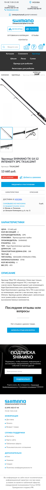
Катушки (10, 54)
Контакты (23, 40)
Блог (8, 457)
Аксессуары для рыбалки (23, 68)
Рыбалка (34, 29)
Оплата (9, 423)
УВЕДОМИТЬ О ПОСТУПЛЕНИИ (23, 184)
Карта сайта (11, 440)
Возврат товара (12, 427)
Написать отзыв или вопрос (23, 330)
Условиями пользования (27, 387)
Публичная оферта (13, 444)
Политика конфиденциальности (19, 468)
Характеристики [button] (12, 192)
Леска (23, 59)
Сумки (33, 59)
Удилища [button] (36, 54)
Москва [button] (18, 199)
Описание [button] (34, 192)
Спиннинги (23, 54)
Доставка (10, 420)
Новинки (9, 460)
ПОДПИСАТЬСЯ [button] (23, 379)
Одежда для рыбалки (23, 64)
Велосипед (17, 29)
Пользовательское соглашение (18, 447)
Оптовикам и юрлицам (18, 35)
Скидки (9, 464)
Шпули (13, 59)
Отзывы (35, 35)
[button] (11, 9)
